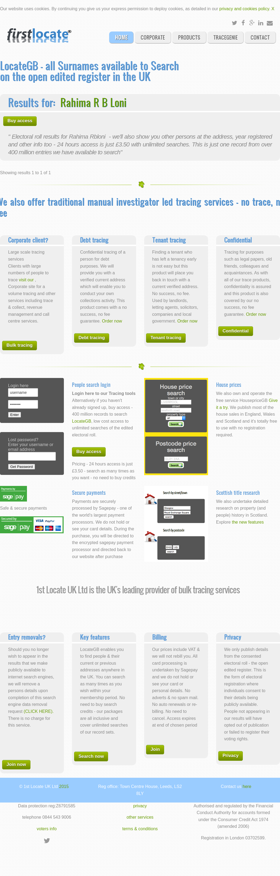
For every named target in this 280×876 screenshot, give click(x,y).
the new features (248, 522)
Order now (112, 321)
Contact (260, 37)
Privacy (231, 755)
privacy (140, 806)
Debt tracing (91, 337)
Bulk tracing (19, 345)
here (247, 786)
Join (155, 749)
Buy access (20, 120)
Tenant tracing (165, 337)
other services (140, 817)
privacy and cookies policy (244, 8)
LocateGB (81, 421)
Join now (16, 764)
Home (121, 37)
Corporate (153, 37)
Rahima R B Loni (93, 102)
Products (189, 37)
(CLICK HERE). (39, 711)
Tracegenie (225, 37)
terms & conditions (140, 828)
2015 (64, 786)
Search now (91, 756)
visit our (27, 280)
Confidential (236, 331)
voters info (47, 828)
